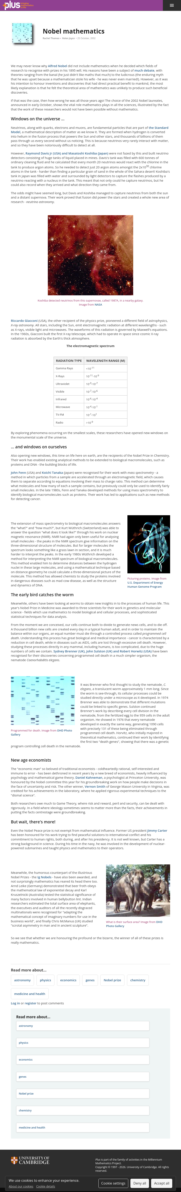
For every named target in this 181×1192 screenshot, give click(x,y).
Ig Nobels (44, 877)
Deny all (139, 1183)
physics (45, 980)
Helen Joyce (68, 38)
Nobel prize (112, 980)
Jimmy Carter (157, 830)
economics (68, 980)
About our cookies (21, 1186)
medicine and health (29, 994)
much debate (144, 70)
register (30, 1003)
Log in (15, 1003)
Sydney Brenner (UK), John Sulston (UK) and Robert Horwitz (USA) (102, 651)
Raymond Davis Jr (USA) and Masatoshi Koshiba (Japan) (67, 153)
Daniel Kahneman (88, 777)
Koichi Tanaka (52, 472)
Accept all (161, 1183)
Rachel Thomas (51, 38)
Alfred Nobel (57, 66)
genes (90, 980)
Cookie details (45, 1186)
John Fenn (18, 472)
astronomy (22, 980)
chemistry (137, 980)
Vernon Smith (95, 786)
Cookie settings (113, 1183)
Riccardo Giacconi (24, 320)
